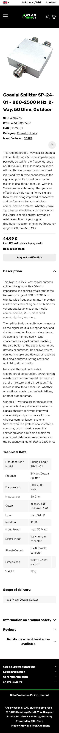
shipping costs (33, 243)
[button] (29, 271)
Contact (51, 2)
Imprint (44, 695)
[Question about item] (52, 145)
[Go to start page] (29, 17)
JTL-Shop (37, 721)
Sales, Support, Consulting (29, 667)
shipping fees (43, 707)
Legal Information (29, 672)
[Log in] (47, 17)
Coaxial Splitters (27, 133)
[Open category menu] (5, 16)
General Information (29, 677)
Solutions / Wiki (31, 2)
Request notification (29, 257)
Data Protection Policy (24, 695)
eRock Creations (40, 725)
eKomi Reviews (29, 682)
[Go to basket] (53, 17)
